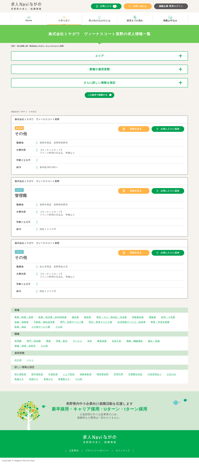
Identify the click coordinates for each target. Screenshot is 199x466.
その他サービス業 (40, 327)
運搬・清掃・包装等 (25, 346)
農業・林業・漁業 (24, 317)
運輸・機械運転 (134, 341)
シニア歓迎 (69, 374)
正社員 (18, 360)
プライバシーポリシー (97, 450)
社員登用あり (155, 374)
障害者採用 (102, 374)
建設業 (75, 317)
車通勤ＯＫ (64, 379)
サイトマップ (123, 450)
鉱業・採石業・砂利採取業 (52, 317)
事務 (48, 341)
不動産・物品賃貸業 (44, 322)
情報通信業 (138, 317)
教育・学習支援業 (160, 322)
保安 (89, 341)
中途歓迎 (53, 374)
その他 (21, 134)
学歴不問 (118, 374)
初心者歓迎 (20, 374)
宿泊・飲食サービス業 (100, 322)
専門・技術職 (34, 341)
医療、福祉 (20, 327)
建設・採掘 (154, 341)
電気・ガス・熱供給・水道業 (111, 317)
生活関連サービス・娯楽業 (131, 322)
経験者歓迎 (86, 374)
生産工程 (116, 341)
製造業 (87, 317)
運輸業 (152, 317)
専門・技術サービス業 (72, 322)
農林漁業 (102, 341)
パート (30, 360)
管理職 (21, 195)
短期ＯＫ (33, 379)
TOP (13, 46)
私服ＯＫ (19, 379)
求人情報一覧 (22, 46)
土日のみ (171, 374)
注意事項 (74, 450)
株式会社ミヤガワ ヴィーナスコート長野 (47, 46)
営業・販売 (62, 341)
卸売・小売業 (168, 317)
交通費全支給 (135, 374)
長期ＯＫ (48, 379)
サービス (77, 341)
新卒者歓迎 (37, 374)
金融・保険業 (22, 322)
